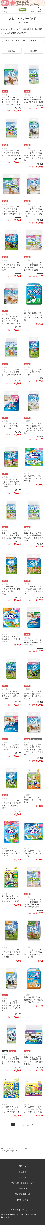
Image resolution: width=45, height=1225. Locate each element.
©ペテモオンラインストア (22, 1209)
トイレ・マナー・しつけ (18, 1148)
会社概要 (22, 1172)
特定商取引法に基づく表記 (22, 1183)
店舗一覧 (22, 1177)
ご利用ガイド (22, 1166)
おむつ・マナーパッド (12, 1151)
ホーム (3, 1148)
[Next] (32, 1124)
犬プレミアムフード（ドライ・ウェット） (20, 40)
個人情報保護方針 (22, 1194)
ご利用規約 (22, 1188)
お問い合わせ (22, 1200)
